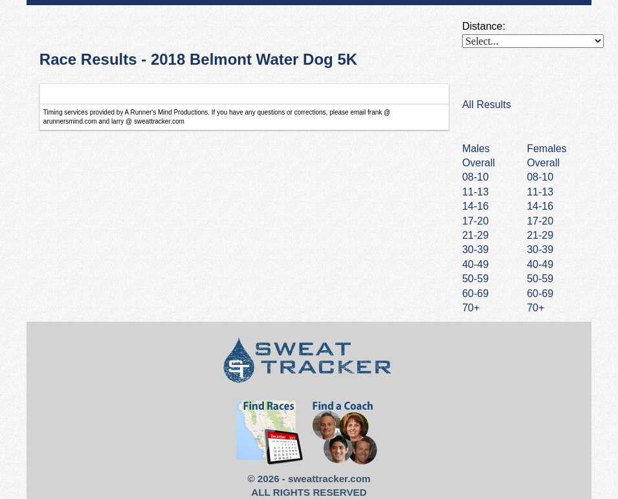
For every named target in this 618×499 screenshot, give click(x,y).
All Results (486, 104)
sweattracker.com (329, 478)
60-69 (540, 293)
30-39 (540, 249)
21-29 (540, 235)
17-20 (540, 221)
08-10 (540, 177)
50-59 (540, 278)
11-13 (540, 191)
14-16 (540, 206)
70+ (535, 307)
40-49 (540, 264)
